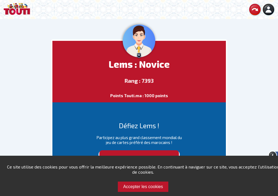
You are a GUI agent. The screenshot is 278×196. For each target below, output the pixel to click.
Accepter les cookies (143, 186)
